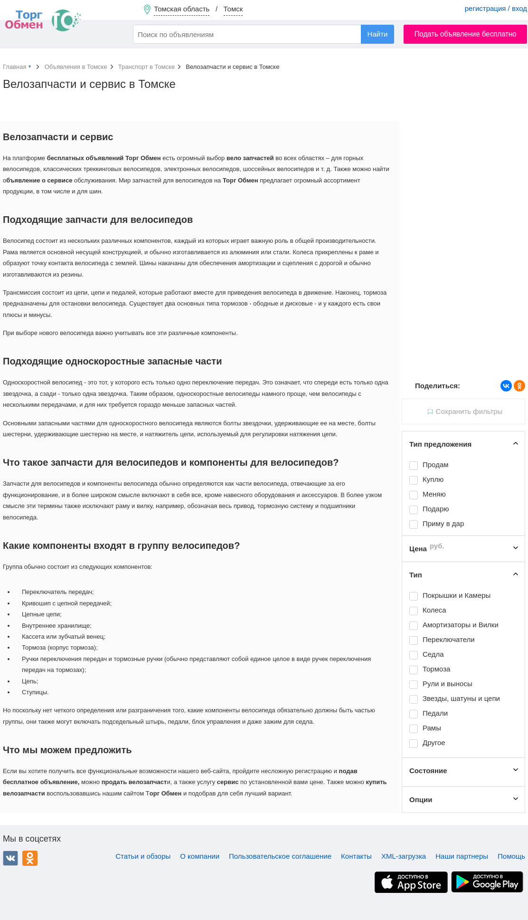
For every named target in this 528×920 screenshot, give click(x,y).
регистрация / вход (496, 8)
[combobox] (263, 34)
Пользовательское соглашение (280, 856)
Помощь (511, 856)
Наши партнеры (461, 856)
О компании (199, 856)
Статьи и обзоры (142, 856)
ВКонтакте (10, 858)
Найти (378, 34)
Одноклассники (30, 858)
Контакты (356, 856)
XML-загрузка (403, 856)
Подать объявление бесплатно (466, 34)
